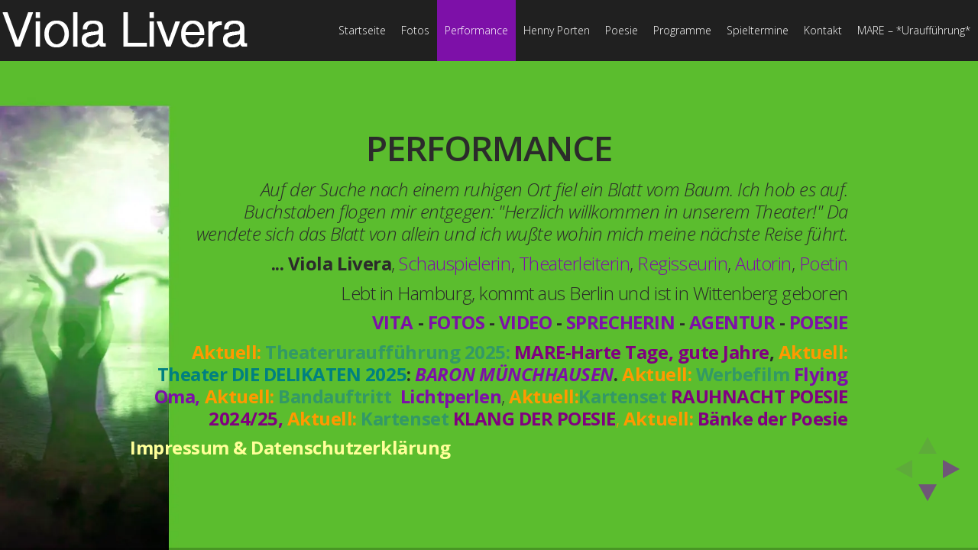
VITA (392, 322)
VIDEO (525, 322)
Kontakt (823, 30)
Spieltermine (758, 30)
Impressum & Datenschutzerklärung (290, 447)
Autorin (763, 263)
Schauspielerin (454, 263)
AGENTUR (732, 322)
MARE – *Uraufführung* (913, 30)
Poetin (823, 263)
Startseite (362, 30)
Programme (682, 30)
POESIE (818, 322)
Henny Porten (556, 30)
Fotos (415, 30)
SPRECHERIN (620, 322)
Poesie (621, 30)
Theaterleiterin (574, 263)
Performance (476, 30)
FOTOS (456, 322)
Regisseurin (682, 263)
